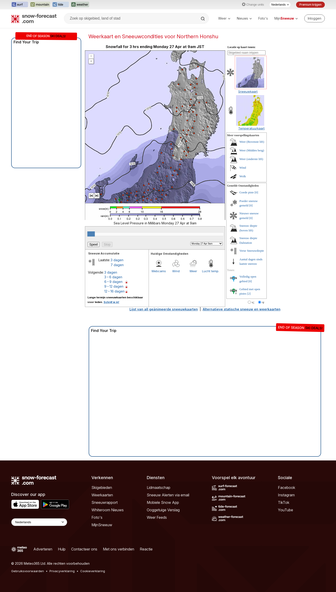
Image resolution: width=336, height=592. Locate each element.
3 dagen (117, 260)
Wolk (242, 176)
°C (253, 302)
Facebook (286, 487)
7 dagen (117, 265)
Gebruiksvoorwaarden (27, 571)
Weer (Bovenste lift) (251, 141)
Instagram (286, 495)
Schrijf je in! (111, 302)
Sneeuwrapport (104, 502)
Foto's (263, 18)
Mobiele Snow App (163, 502)
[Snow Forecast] (33, 18)
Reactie (146, 549)
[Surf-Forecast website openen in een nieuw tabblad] (19, 5)
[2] (249, 293)
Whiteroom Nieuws (107, 510)
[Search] (203, 18)
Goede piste (246, 192)
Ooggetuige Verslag (163, 510)
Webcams (158, 271)
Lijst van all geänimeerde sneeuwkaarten (164, 309)
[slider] (91, 234)
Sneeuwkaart (248, 91)
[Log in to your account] (314, 18)
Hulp (62, 549)
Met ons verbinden (118, 549)
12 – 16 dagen (114, 291)
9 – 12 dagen (113, 286)
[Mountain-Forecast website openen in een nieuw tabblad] (40, 5)
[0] (256, 192)
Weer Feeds (157, 517)
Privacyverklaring (62, 571)
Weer (224, 18)
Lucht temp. (210, 271)
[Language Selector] (39, 522)
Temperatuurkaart (251, 128)
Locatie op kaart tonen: (242, 47)
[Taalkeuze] (280, 4)
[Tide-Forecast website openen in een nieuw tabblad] (60, 5)
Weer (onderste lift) (251, 159)
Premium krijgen (310, 4)
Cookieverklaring (92, 571)
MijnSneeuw (101, 524)
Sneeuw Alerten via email (168, 495)
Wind (176, 271)
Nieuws (244, 18)
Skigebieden (101, 487)
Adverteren (42, 549)
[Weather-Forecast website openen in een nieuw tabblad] (80, 5)
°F (263, 302)
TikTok (283, 502)
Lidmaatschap (158, 487)
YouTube (285, 510)
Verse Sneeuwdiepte (251, 250)
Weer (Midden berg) (251, 150)
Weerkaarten (102, 495)
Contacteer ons (84, 549)
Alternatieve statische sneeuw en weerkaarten (241, 309)
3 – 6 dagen (113, 277)
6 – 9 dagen (113, 282)
